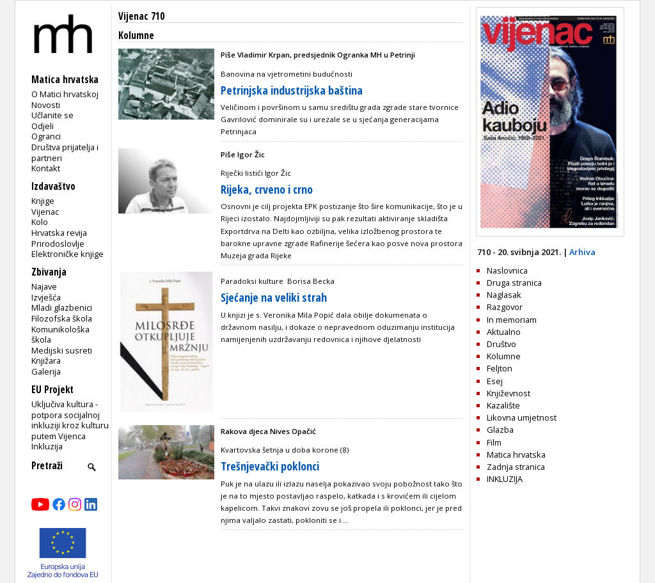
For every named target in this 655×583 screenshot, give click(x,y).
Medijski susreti (61, 350)
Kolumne (504, 356)
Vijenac (45, 211)
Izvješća (46, 297)
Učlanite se (52, 115)
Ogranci (46, 136)
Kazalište (503, 405)
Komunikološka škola (60, 334)
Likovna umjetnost (521, 417)
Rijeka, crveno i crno (267, 189)
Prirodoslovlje (57, 243)
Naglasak (504, 294)
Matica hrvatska (516, 454)
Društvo (501, 344)
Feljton (499, 368)
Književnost (508, 393)
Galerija (46, 371)
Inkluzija (47, 446)
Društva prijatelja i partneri (65, 152)
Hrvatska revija (59, 232)
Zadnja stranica (516, 466)
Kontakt (45, 168)
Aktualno (504, 332)
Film (494, 442)
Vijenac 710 (141, 16)
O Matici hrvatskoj (65, 94)
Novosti (45, 105)
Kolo (39, 222)
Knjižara (46, 360)
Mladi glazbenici (61, 307)
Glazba (500, 429)
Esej (495, 381)
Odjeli (42, 126)
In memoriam (512, 319)
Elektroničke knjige (67, 254)
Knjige (42, 200)
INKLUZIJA (505, 479)
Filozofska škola (61, 318)
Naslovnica (507, 270)
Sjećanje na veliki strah (274, 297)
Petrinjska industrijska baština (292, 90)
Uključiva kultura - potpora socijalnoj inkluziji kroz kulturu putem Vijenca (70, 420)
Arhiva (582, 252)
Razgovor (505, 307)
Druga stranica (514, 282)
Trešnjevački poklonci (270, 466)
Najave (44, 286)
